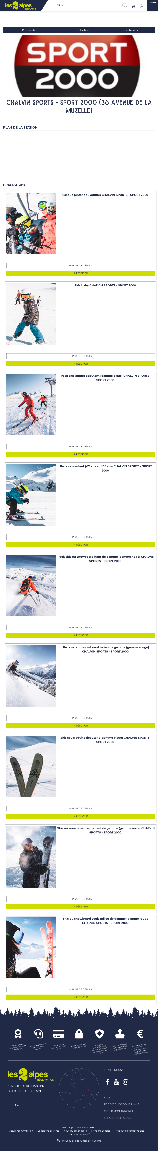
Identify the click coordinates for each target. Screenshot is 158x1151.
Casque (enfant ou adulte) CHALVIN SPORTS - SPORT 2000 (105, 195)
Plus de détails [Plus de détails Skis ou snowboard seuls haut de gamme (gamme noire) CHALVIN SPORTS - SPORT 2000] (82, 899)
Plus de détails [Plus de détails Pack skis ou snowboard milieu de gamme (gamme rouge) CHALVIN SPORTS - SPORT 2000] (82, 718)
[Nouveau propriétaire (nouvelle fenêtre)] (75, 1131)
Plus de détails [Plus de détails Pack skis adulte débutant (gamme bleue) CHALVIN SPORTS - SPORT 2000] (82, 446)
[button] (133, 5)
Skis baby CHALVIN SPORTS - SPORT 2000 (105, 285)
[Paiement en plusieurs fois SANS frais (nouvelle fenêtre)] (58, 1047)
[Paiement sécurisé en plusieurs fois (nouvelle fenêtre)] (79, 1046)
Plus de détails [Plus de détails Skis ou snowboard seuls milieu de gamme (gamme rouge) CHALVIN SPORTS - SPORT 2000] (82, 989)
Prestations (131, 30)
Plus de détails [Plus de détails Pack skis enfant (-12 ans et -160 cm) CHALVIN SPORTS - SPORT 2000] (82, 537)
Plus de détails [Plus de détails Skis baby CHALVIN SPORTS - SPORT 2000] (82, 356)
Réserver (81, 273)
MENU (153, 2)
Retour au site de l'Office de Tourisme (81, 1140)
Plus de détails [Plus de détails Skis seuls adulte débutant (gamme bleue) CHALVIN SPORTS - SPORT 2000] (82, 808)
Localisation (82, 30)
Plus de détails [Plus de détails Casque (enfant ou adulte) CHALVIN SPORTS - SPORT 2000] (82, 265)
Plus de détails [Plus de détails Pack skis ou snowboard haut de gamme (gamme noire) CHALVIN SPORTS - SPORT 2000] (82, 627)
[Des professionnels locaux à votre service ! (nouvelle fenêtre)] (38, 1047)
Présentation (30, 30)
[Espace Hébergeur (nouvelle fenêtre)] (127, 1118)
